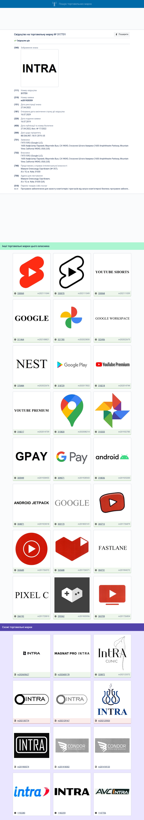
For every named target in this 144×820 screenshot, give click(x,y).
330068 (100, 293)
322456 (100, 339)
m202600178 (61, 674)
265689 (19, 570)
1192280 (19, 813)
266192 (19, 616)
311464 (19, 339)
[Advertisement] (72, 18)
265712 (100, 524)
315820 (59, 432)
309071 (59, 478)
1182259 (60, 813)
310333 (100, 432)
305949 (19, 478)
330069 (19, 293)
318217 (19, 432)
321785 (59, 339)
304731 (100, 570)
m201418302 (61, 767)
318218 (100, 386)
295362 (59, 616)
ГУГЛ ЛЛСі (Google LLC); (32, 143)
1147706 (100, 813)
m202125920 (102, 721)
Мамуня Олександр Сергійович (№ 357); (39, 169)
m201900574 (21, 767)
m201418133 (102, 767)
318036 (100, 478)
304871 (19, 524)
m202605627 (21, 674)
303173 (59, 524)
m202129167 (61, 721)
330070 (59, 293)
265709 (100, 616)
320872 (100, 674)
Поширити (121, 34)
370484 (19, 386)
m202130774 (21, 721)
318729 (59, 386)
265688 (59, 570)
